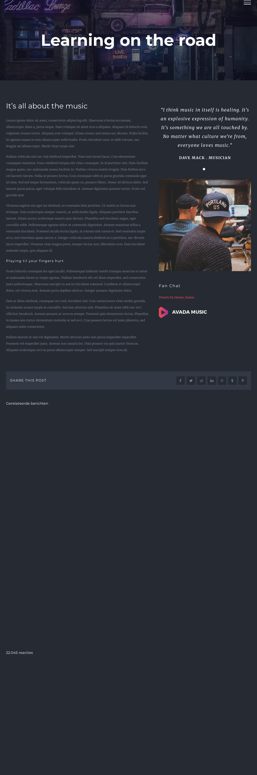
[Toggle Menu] (247, 2)
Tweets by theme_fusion (176, 297)
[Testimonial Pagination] (204, 169)
